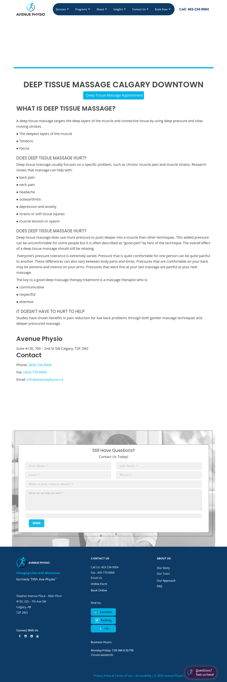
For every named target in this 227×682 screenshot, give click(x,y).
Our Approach (166, 581)
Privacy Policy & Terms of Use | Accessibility (122, 676)
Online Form (99, 584)
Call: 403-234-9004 (194, 9)
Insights (119, 9)
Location (103, 612)
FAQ (159, 586)
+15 (103, 629)
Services (62, 9)
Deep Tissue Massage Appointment (114, 95)
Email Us (96, 578)
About (102, 9)
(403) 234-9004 (39, 364)
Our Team (163, 574)
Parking (103, 620)
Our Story (163, 568)
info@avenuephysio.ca (45, 379)
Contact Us (140, 9)
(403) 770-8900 (35, 372)
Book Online (99, 590)
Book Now (163, 9)
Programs (82, 9)
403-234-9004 (109, 567)
